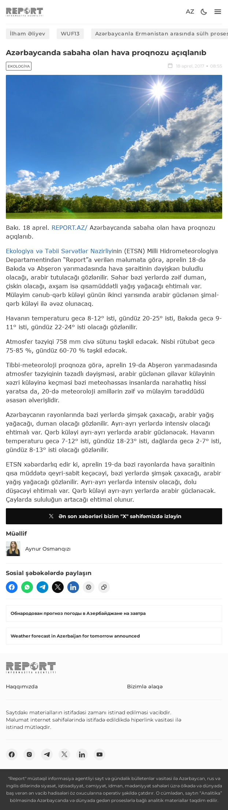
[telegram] (42, 587)
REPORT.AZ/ (69, 227)
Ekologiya (19, 66)
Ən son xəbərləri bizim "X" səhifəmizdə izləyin (114, 516)
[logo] (24, 11)
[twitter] (58, 587)
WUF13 (70, 33)
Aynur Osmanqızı (38, 548)
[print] (88, 587)
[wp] (27, 587)
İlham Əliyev (27, 33)
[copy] (104, 587)
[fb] (12, 587)
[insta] (29, 754)
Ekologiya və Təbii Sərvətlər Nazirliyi (59, 250)
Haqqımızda (22, 686)
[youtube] (99, 754)
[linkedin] (73, 587)
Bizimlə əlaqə (145, 686)
